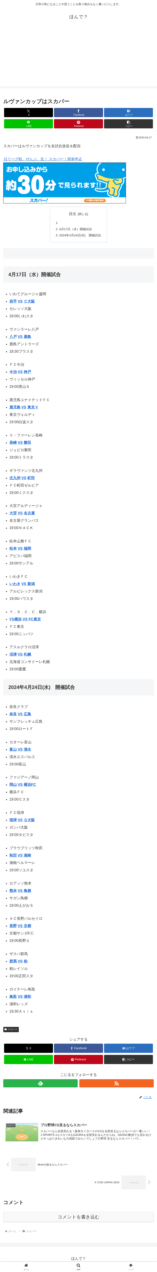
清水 (27, 751)
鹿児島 (14, 409)
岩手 (13, 303)
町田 (31, 479)
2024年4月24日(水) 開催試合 (80, 236)
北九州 (14, 479)
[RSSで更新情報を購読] (116, 1085)
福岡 (27, 550)
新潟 (31, 585)
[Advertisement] (78, 57)
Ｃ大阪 (29, 303)
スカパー (11, 1030)
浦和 (27, 998)
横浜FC (30, 786)
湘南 (27, 857)
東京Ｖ (32, 409)
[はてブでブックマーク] (128, 112)
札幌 (27, 656)
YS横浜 (15, 620)
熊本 (13, 892)
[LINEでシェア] (28, 123)
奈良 (13, 715)
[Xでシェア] (28, 112)
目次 (72, 214)
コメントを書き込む (79, 1218)
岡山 (13, 786)
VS (20, 303)
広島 (27, 715)
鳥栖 (27, 892)
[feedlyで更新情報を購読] (40, 1085)
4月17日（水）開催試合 (75, 230)
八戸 (13, 338)
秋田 (13, 857)
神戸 (27, 373)
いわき (14, 585)
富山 (13, 751)
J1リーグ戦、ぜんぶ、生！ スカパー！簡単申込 (42, 159)
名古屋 (29, 515)
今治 (13, 373)
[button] (128, 123)
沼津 (13, 656)
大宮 (13, 515)
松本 (13, 550)
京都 (27, 927)
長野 (13, 927)
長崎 (13, 444)
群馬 (13, 963)
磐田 (27, 444)
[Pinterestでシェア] (78, 123)
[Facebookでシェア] (78, 112)
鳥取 (13, 998)
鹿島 (27, 338)
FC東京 (35, 620)
